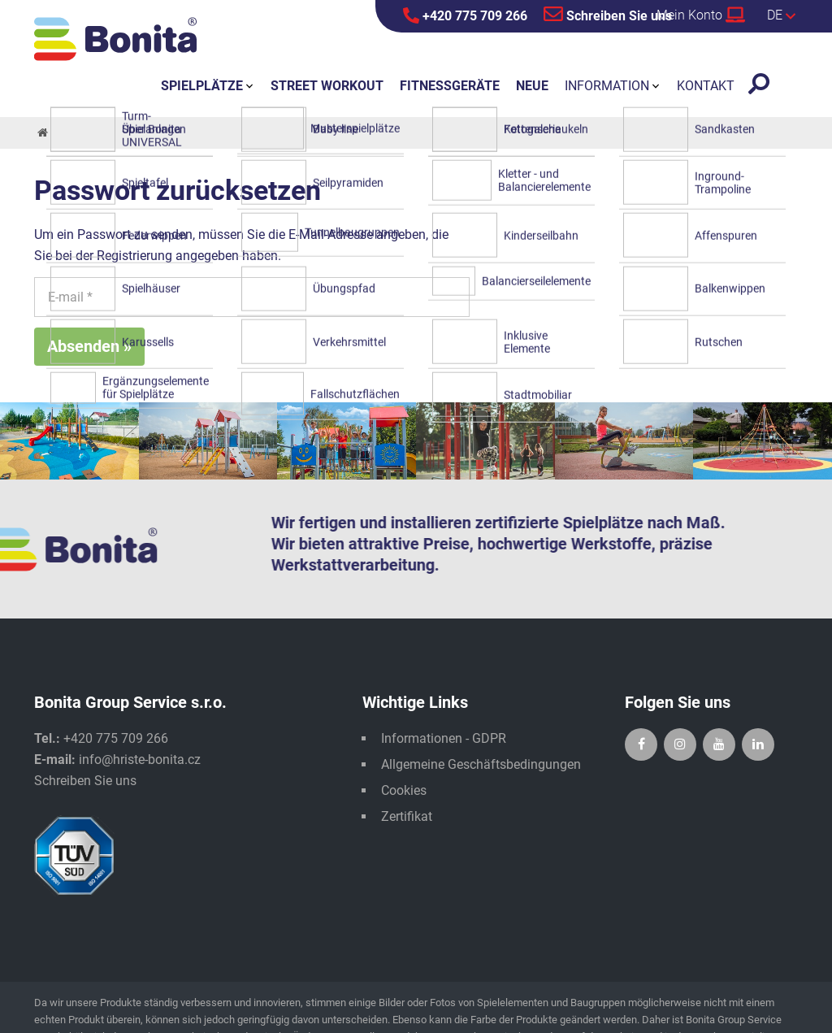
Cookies (404, 790)
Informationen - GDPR (443, 738)
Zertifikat (406, 816)
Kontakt (705, 85)
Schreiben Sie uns (608, 14)
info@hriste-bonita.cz (140, 759)
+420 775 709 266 (465, 15)
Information (607, 85)
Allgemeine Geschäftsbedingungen (481, 764)
